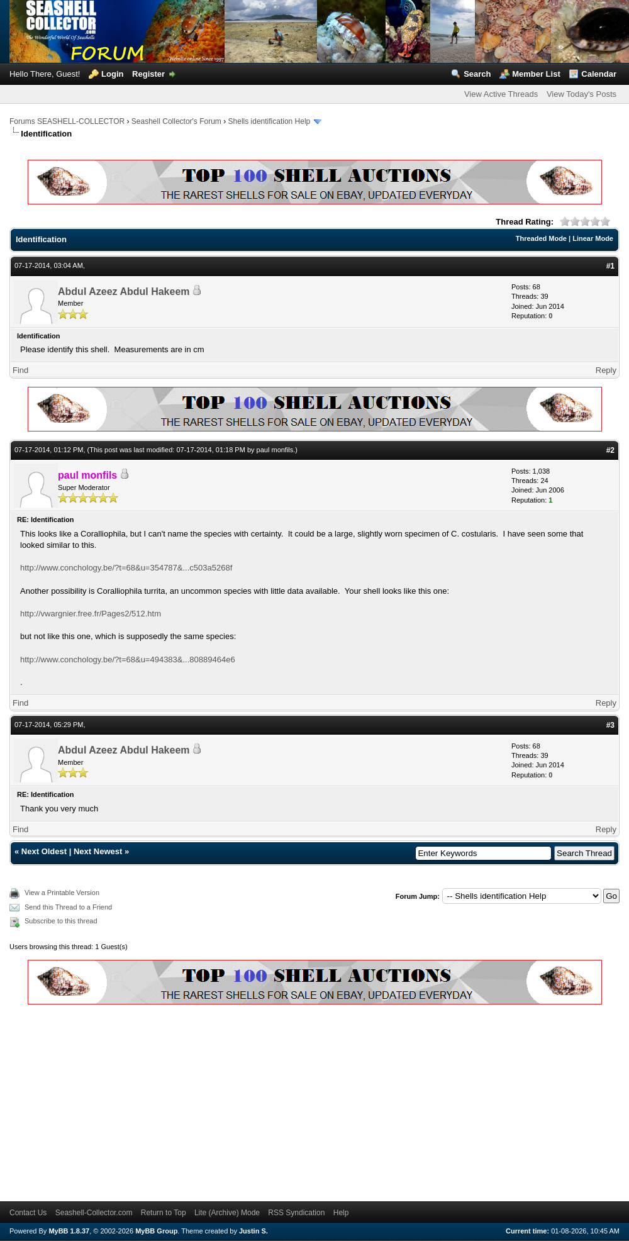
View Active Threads (501, 94)
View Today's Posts (581, 94)
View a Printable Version (62, 892)
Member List (536, 74)
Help (341, 1212)
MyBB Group (156, 1231)
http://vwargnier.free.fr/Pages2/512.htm (90, 613)
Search (477, 74)
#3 (610, 725)
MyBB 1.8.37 (68, 1231)
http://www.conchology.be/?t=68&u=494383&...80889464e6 (127, 659)
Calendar (598, 74)
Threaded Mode (541, 238)
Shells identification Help (269, 121)
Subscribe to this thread (61, 921)
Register (148, 74)
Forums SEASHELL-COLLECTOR (67, 121)
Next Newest (98, 851)
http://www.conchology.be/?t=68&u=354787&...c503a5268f (126, 567)
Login (112, 74)
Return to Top (163, 1212)
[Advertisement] (214, 1101)
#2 (610, 450)
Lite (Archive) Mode (227, 1212)
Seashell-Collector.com (94, 1212)
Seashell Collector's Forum (176, 121)
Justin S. (253, 1231)
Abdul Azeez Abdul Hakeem (124, 291)
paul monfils (275, 450)
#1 (610, 266)
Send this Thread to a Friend (68, 907)
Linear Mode (592, 238)
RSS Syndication (296, 1212)
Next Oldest (44, 851)
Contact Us (28, 1212)
